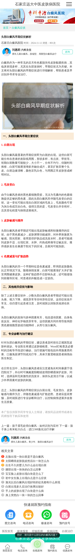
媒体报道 (22, 531)
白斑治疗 (67, 531)
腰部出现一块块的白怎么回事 (21, 469)
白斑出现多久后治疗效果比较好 (22, 486)
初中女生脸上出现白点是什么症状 (23, 477)
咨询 (67, 52)
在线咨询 (37, 545)
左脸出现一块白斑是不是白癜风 (22, 456)
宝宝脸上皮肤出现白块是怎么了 (22, 473)
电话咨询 (22, 548)
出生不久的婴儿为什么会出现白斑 (23, 465)
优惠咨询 (67, 548)
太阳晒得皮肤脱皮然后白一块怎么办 (25, 460)
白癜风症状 (18, 27)
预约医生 (52, 548)
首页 (6, 27)
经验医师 (37, 531)
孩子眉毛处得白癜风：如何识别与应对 (35, 425)
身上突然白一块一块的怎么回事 (22, 495)
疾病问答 (52, 531)
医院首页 (7, 531)
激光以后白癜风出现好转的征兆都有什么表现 (30, 482)
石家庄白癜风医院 (12, 42)
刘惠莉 (16, 49)
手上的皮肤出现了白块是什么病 (22, 490)
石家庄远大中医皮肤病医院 (37, 4)
